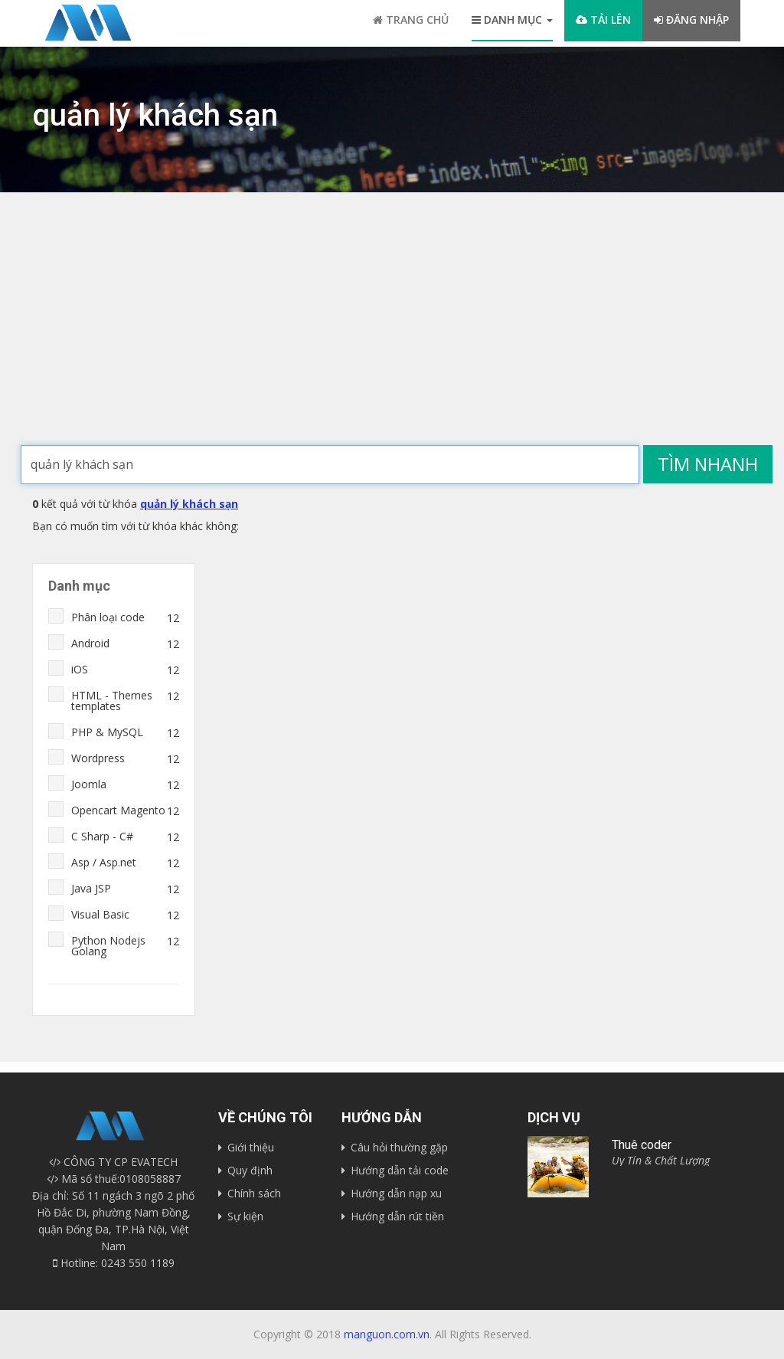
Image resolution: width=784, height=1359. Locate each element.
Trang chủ (411, 19)
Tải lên (603, 19)
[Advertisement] (392, 330)
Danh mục (512, 19)
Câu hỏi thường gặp (399, 1147)
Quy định (250, 1170)
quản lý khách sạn (189, 503)
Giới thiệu (250, 1147)
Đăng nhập (691, 19)
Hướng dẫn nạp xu (396, 1193)
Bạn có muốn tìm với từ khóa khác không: (135, 526)
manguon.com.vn (387, 1334)
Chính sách (254, 1193)
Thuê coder (641, 1145)
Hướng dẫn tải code (400, 1170)
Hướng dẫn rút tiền (397, 1216)
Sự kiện (245, 1216)
